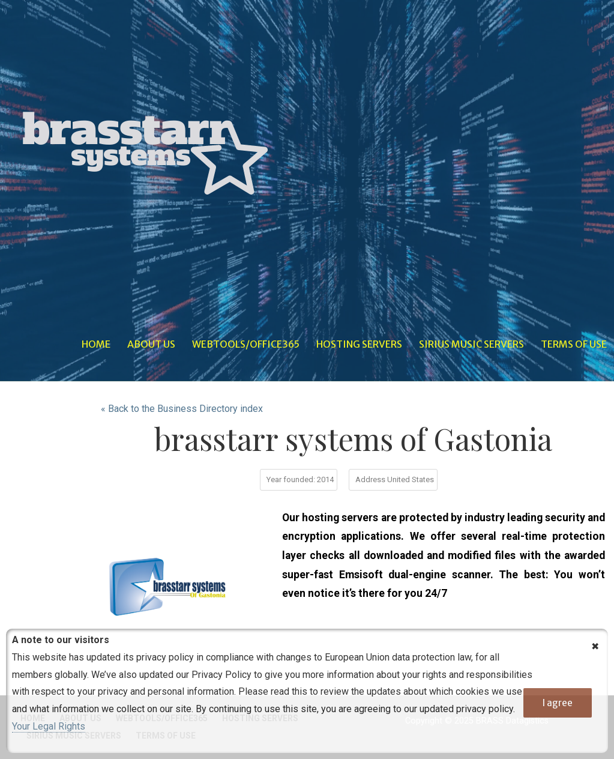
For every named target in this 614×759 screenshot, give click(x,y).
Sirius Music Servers (471, 344)
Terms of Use (574, 344)
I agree (558, 703)
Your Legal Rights (48, 726)
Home (96, 344)
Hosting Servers (359, 344)
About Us (151, 344)
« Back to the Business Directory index (182, 408)
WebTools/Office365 (245, 344)
